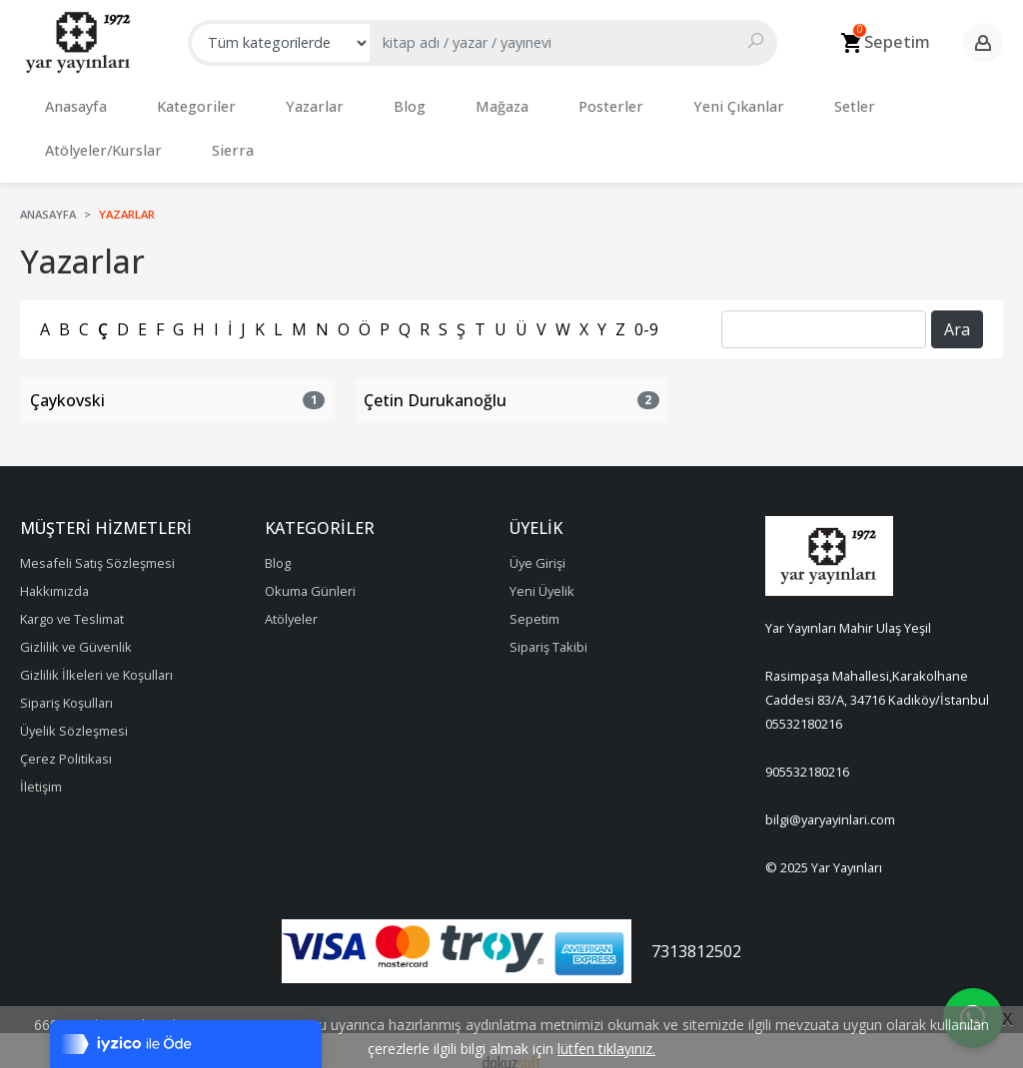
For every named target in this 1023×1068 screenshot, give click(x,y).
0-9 (646, 309)
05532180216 (803, 704)
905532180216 (807, 752)
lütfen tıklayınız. (606, 1048)
